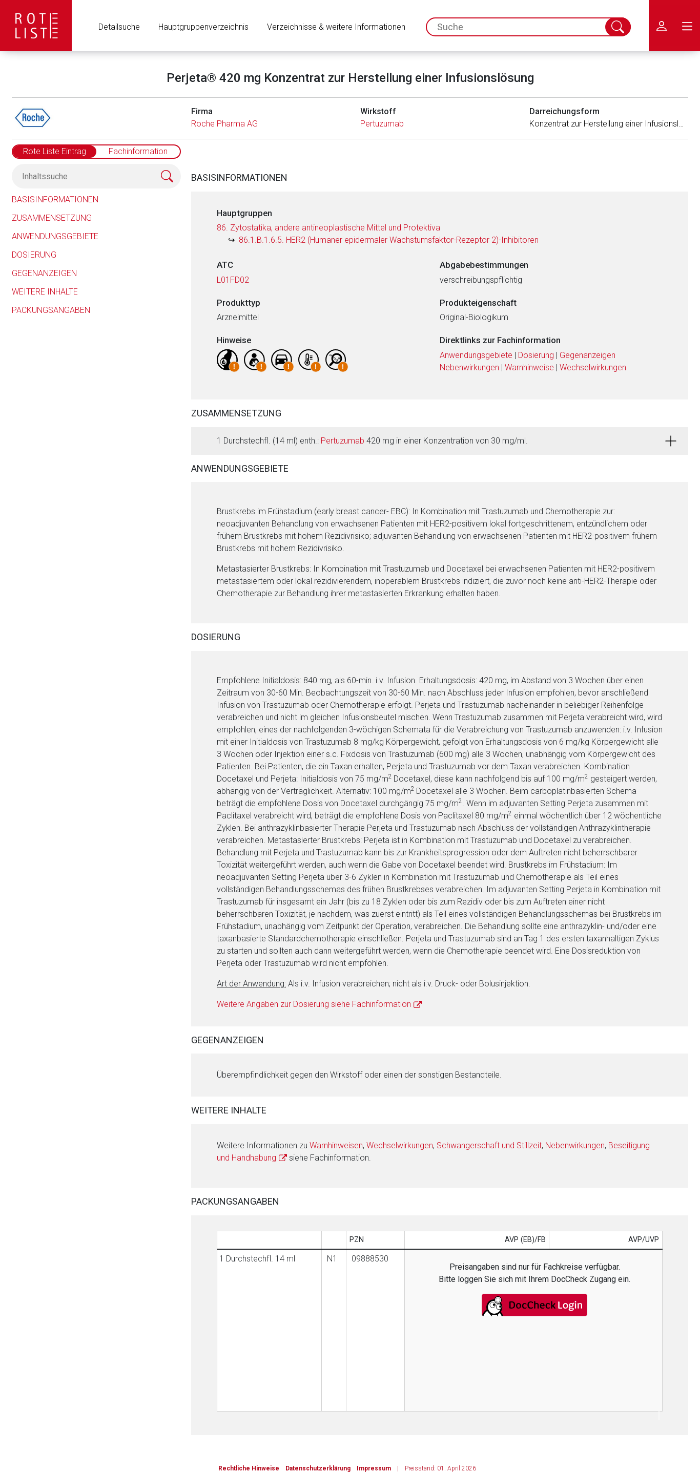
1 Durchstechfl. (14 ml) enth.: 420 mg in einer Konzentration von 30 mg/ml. (372, 441)
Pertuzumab (382, 124)
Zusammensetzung (52, 218)
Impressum (374, 1468)
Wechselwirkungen (593, 367)
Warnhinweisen (336, 1145)
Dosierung (34, 255)
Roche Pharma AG (224, 124)
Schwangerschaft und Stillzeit (489, 1145)
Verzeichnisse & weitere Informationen (336, 27)
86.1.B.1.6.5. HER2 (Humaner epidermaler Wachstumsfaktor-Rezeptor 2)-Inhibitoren (389, 240)
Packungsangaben (51, 310)
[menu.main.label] (687, 25)
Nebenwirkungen (469, 367)
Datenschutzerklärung (318, 1468)
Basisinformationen (55, 199)
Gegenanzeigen (44, 273)
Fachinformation (138, 151)
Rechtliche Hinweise (248, 1468)
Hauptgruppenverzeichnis (203, 27)
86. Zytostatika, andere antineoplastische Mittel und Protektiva (328, 228)
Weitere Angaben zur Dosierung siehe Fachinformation (314, 1004)
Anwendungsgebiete (55, 236)
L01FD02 (233, 280)
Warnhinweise (529, 367)
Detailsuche (119, 27)
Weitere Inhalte (45, 292)
